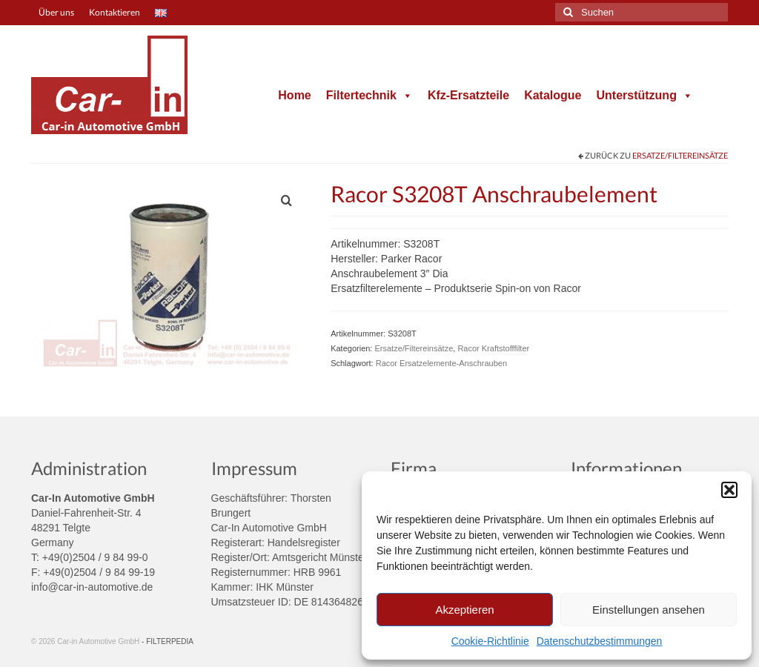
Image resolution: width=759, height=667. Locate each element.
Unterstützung (644, 95)
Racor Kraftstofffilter (493, 348)
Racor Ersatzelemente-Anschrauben (441, 363)
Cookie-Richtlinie (490, 641)
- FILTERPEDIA (167, 641)
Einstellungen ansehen (648, 609)
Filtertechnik (369, 95)
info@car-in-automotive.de (92, 587)
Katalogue (552, 95)
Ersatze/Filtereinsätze (680, 155)
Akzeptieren (464, 609)
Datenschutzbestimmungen (600, 641)
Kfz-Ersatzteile (468, 95)
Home (294, 95)
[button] (729, 489)
